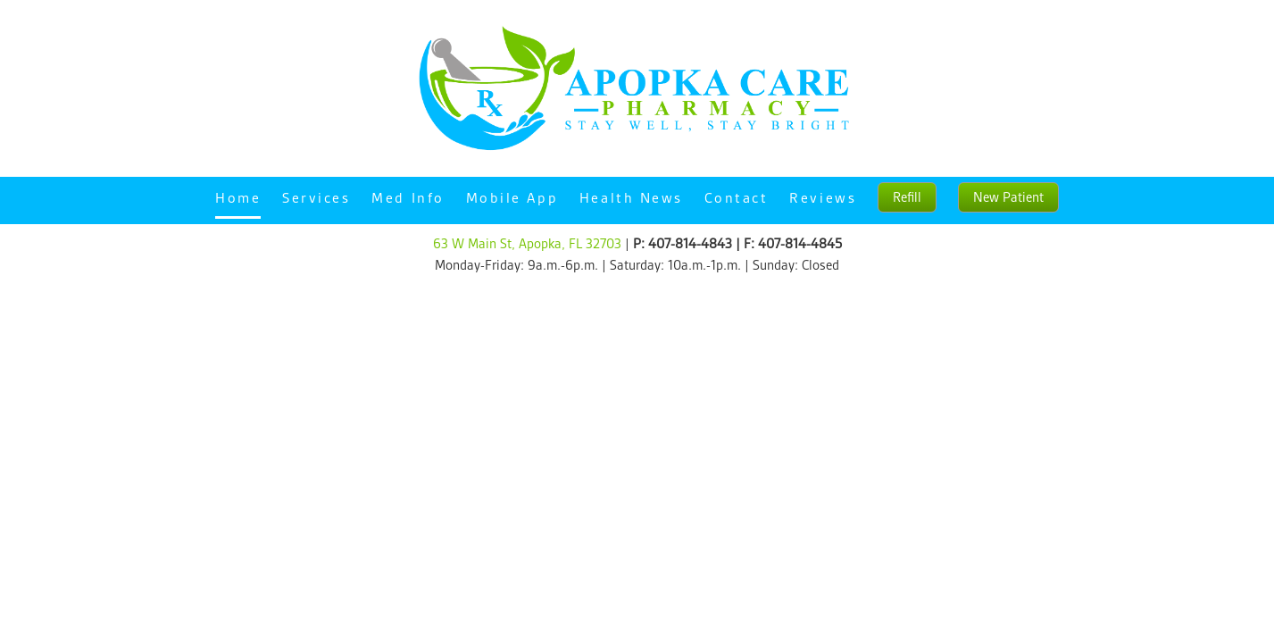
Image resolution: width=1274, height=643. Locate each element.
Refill (907, 197)
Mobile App (512, 197)
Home (238, 197)
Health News (631, 197)
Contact (736, 197)
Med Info (407, 197)
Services (316, 197)
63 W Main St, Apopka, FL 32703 (527, 244)
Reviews (822, 197)
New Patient (1008, 197)
